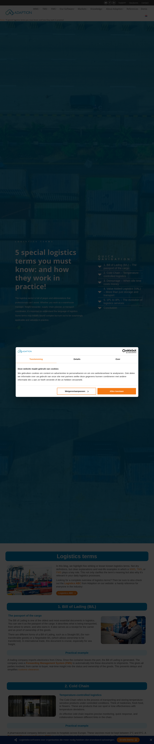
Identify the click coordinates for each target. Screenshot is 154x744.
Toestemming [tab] (36, 359)
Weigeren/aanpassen (76, 391)
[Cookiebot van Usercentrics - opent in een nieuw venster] (124, 351)
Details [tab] (77, 359)
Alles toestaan (117, 391)
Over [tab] (118, 359)
